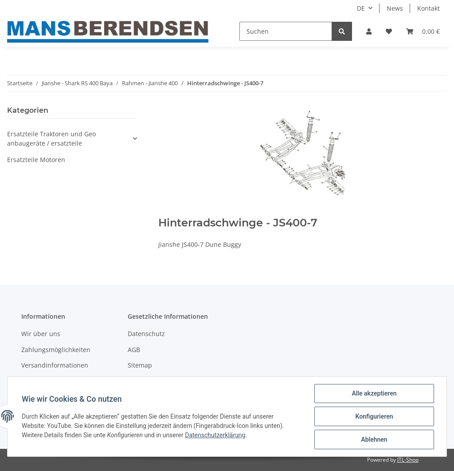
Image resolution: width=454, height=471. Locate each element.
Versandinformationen (54, 365)
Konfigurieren (374, 416)
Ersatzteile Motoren (36, 159)
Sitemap (140, 365)
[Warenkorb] (423, 31)
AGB (134, 349)
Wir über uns (40, 333)
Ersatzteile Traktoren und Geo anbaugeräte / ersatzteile (51, 138)
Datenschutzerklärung (215, 435)
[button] (369, 31)
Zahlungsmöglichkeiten (55, 349)
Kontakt (428, 8)
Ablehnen (374, 439)
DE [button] (361, 8)
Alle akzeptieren (374, 393)
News (395, 8)
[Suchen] (285, 31)
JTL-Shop (408, 459)
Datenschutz (146, 333)
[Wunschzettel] (389, 31)
